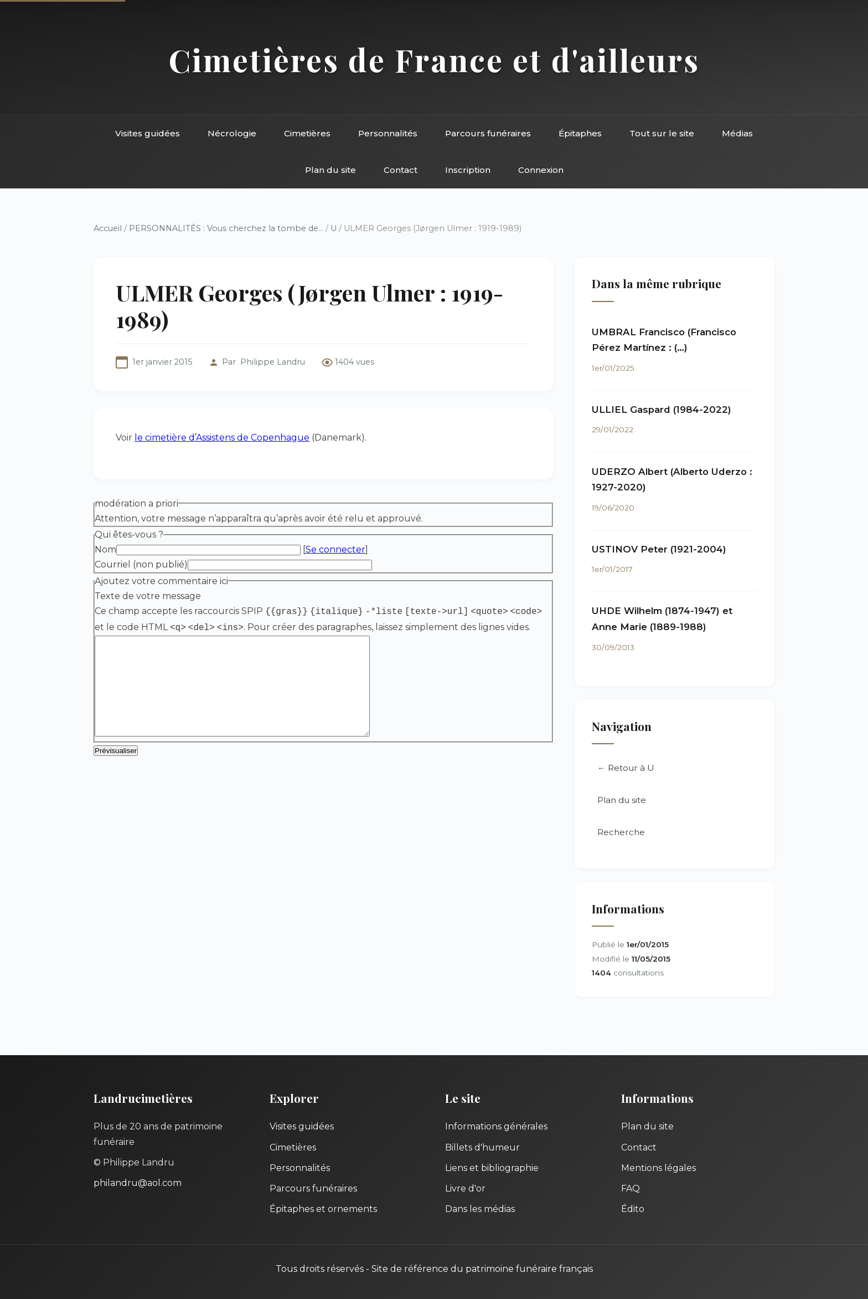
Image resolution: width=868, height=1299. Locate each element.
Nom (105, 549)
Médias (737, 133)
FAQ (630, 1188)
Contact (400, 170)
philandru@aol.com (138, 1183)
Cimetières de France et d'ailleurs (434, 59)
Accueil (108, 228)
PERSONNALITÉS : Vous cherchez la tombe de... (226, 228)
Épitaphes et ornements (323, 1209)
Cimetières (307, 133)
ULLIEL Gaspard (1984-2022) (661, 410)
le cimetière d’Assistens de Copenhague (222, 437)
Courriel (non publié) (141, 564)
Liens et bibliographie (492, 1168)
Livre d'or (465, 1188)
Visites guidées (147, 133)
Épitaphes (580, 133)
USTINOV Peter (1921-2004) (659, 549)
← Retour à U (625, 769)
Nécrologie (232, 133)
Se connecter (335, 549)
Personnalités (387, 133)
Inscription (467, 170)
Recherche (621, 833)
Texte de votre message (148, 596)
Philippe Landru (272, 362)
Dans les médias (480, 1209)
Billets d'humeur (482, 1147)
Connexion (541, 170)
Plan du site (330, 170)
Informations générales (496, 1126)
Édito (632, 1209)
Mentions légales (658, 1168)
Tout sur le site (661, 133)
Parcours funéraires (488, 133)
